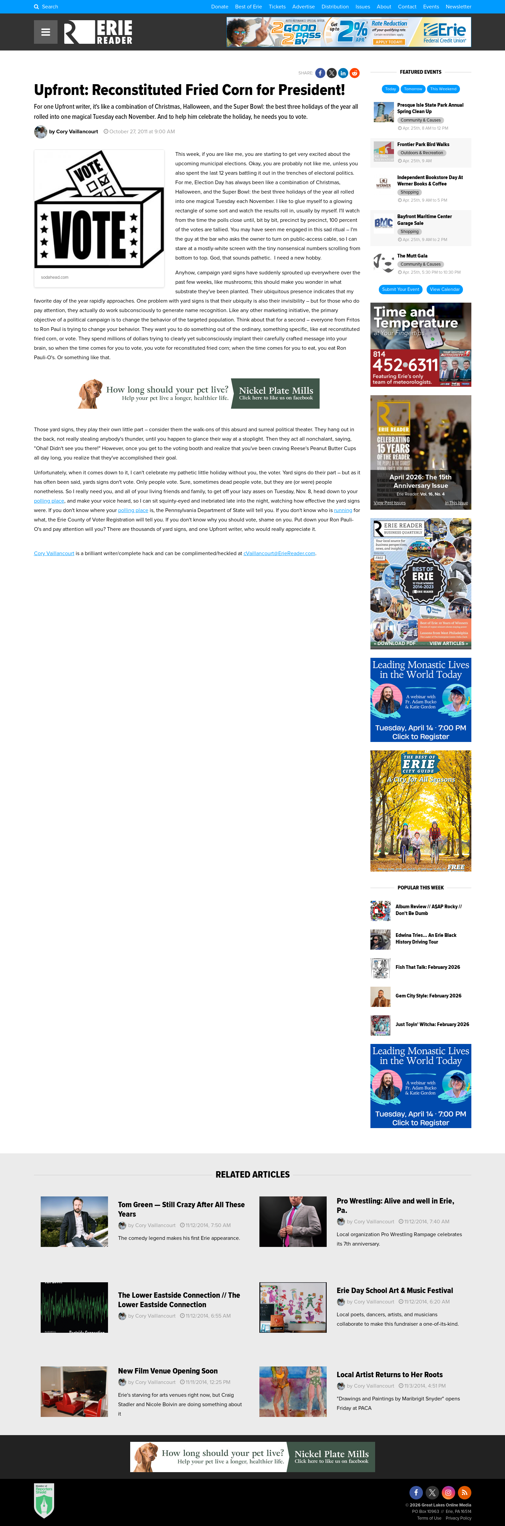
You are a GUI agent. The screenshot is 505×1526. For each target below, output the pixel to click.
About (384, 6)
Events (431, 6)
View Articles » (449, 643)
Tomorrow (413, 89)
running (343, 510)
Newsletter (458, 6)
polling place (49, 501)
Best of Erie (248, 6)
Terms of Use (429, 1518)
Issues (363, 6)
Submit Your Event (400, 289)
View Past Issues (390, 503)
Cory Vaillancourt (54, 553)
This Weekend (443, 89)
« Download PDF (395, 643)
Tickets (277, 6)
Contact (407, 6)
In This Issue (456, 503)
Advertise (303, 6)
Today (390, 89)
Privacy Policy (458, 1518)
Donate (219, 6)
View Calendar (445, 289)
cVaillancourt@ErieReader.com (279, 553)
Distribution (335, 6)
